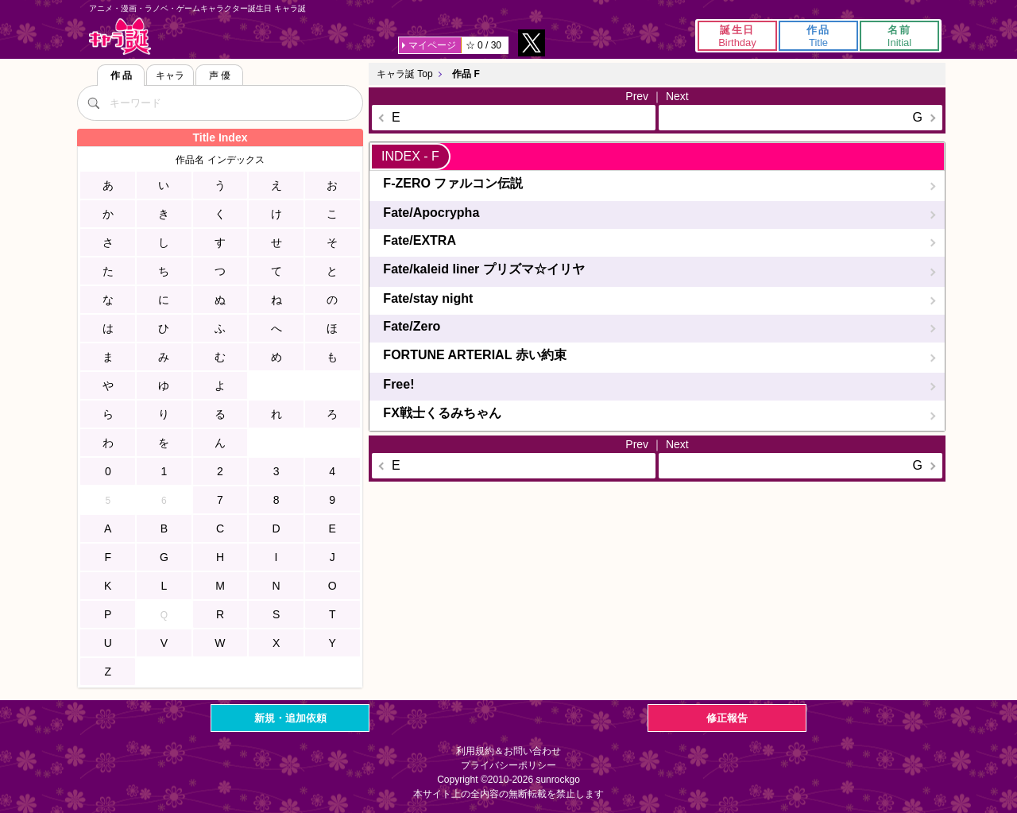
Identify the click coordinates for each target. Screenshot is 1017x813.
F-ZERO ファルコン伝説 (453, 183)
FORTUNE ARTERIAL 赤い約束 (474, 355)
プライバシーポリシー (508, 765)
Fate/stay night (428, 298)
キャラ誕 (120, 36)
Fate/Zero (411, 326)
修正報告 (727, 718)
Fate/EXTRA (419, 240)
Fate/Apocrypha (431, 212)
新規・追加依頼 (290, 718)
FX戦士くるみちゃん (442, 413)
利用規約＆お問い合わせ (508, 751)
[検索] (93, 102)
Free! (398, 384)
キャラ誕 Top (405, 73)
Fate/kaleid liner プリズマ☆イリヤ (483, 269)
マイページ (432, 45)
